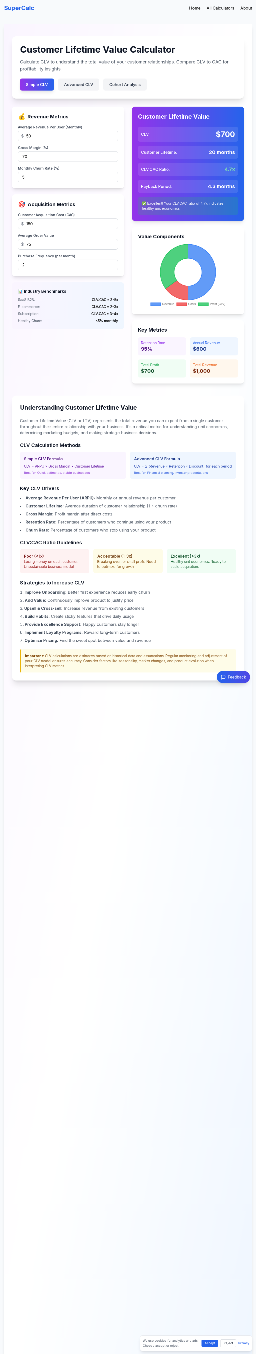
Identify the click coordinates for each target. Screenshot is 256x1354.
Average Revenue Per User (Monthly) (50, 127)
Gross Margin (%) (33, 147)
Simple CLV (37, 84)
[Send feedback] (233, 677)
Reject (228, 1343)
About (246, 8)
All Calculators (220, 8)
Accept (209, 1343)
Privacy (243, 1343)
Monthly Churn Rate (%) (39, 168)
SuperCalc (19, 8)
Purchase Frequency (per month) (46, 256)
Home (194, 8)
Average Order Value (36, 235)
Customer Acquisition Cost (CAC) (46, 215)
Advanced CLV (78, 84)
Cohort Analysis (125, 84)
